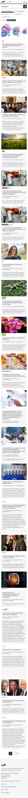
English (7, 792)
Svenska (3, 792)
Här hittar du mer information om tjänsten (11, 770)
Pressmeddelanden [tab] (7, 11)
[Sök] (12, 6)
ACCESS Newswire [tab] (6, 16)
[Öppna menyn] (10, 1)
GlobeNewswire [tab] (18, 14)
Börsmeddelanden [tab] (19, 11)
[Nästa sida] (14, 753)
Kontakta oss (17, 781)
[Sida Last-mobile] (17, 753)
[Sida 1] (10, 753)
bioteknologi (11, 20)
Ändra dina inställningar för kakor (9, 786)
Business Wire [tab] (5, 14)
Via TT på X (4, 784)
